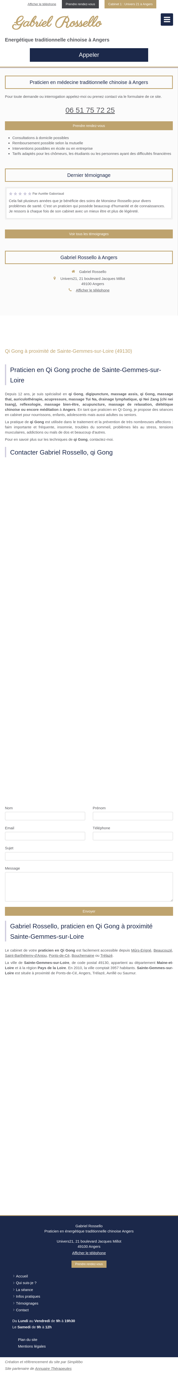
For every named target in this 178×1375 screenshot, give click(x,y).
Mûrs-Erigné (141, 950)
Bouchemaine (83, 955)
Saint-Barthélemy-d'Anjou (26, 955)
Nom (9, 808)
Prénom (99, 808)
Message (12, 868)
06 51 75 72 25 (90, 110)
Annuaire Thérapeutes (53, 1368)
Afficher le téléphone (42, 4)
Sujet (9, 848)
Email (9, 828)
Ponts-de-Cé (59, 955)
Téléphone (101, 828)
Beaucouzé (163, 950)
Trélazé (106, 955)
